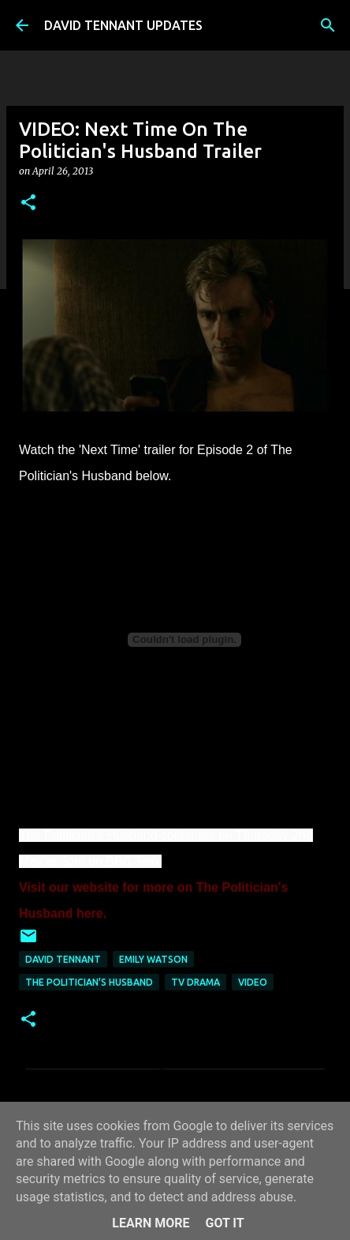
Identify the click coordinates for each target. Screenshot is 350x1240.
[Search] (327, 25)
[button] (28, 203)
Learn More (150, 1223)
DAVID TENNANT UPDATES (123, 25)
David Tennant (63, 959)
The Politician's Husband (89, 982)
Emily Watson (153, 959)
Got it (224, 1223)
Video (252, 982)
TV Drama (195, 982)
